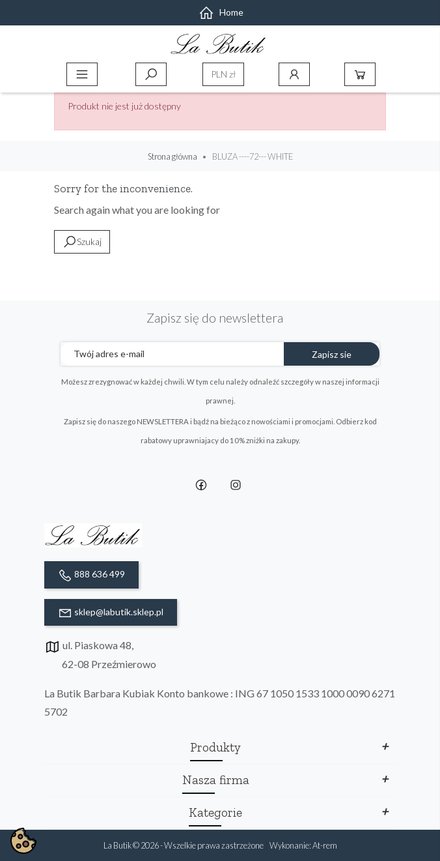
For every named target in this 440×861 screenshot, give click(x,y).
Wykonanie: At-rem (303, 845)
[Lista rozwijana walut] (223, 74)
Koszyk (360, 74)
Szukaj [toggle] (151, 74)
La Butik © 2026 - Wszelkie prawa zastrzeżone (184, 845)
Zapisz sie (331, 354)
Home (221, 12)
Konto (294, 74)
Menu (82, 74)
